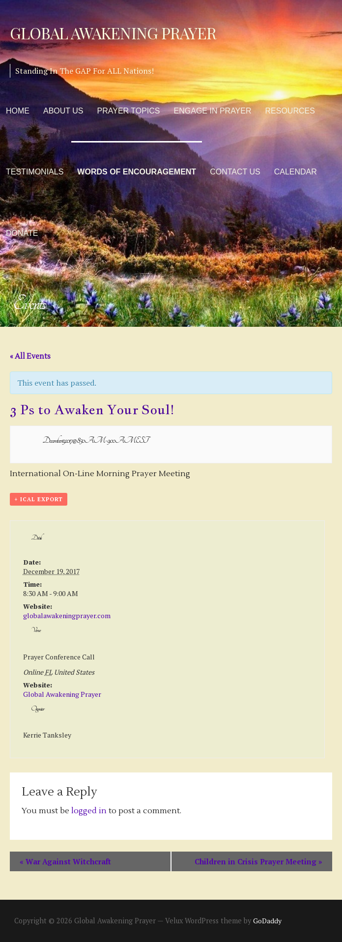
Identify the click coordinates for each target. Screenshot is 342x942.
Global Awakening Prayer (113, 32)
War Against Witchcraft (65, 861)
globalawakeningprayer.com (67, 615)
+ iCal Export (38, 499)
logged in (89, 811)
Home (17, 111)
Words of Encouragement (136, 172)
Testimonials (34, 172)
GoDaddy (267, 920)
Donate (22, 233)
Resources (290, 111)
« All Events (30, 356)
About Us (63, 111)
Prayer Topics (128, 111)
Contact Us (235, 172)
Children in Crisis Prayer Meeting (258, 861)
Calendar (295, 172)
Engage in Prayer (213, 111)
